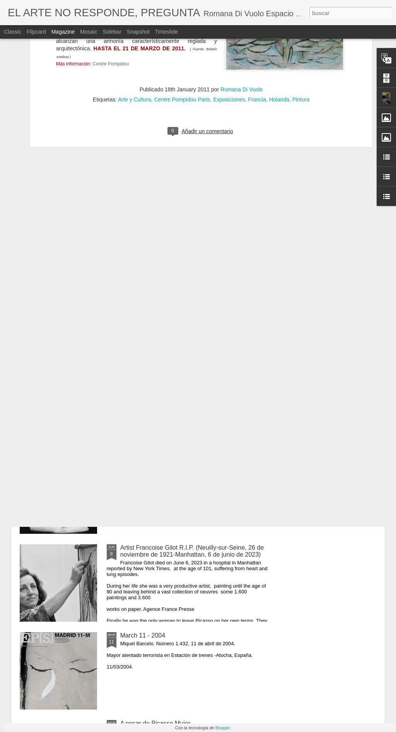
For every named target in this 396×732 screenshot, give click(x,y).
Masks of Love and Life (152, 372)
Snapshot (138, 32)
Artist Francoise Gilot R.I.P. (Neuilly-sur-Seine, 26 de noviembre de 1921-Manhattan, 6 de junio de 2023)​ (192, 551)
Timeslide (166, 32)
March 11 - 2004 (143, 635)
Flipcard (36, 32)
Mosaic (88, 32)
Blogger (222, 727)
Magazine (63, 32)
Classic (12, 32)
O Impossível (138, 459)
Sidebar (112, 32)
